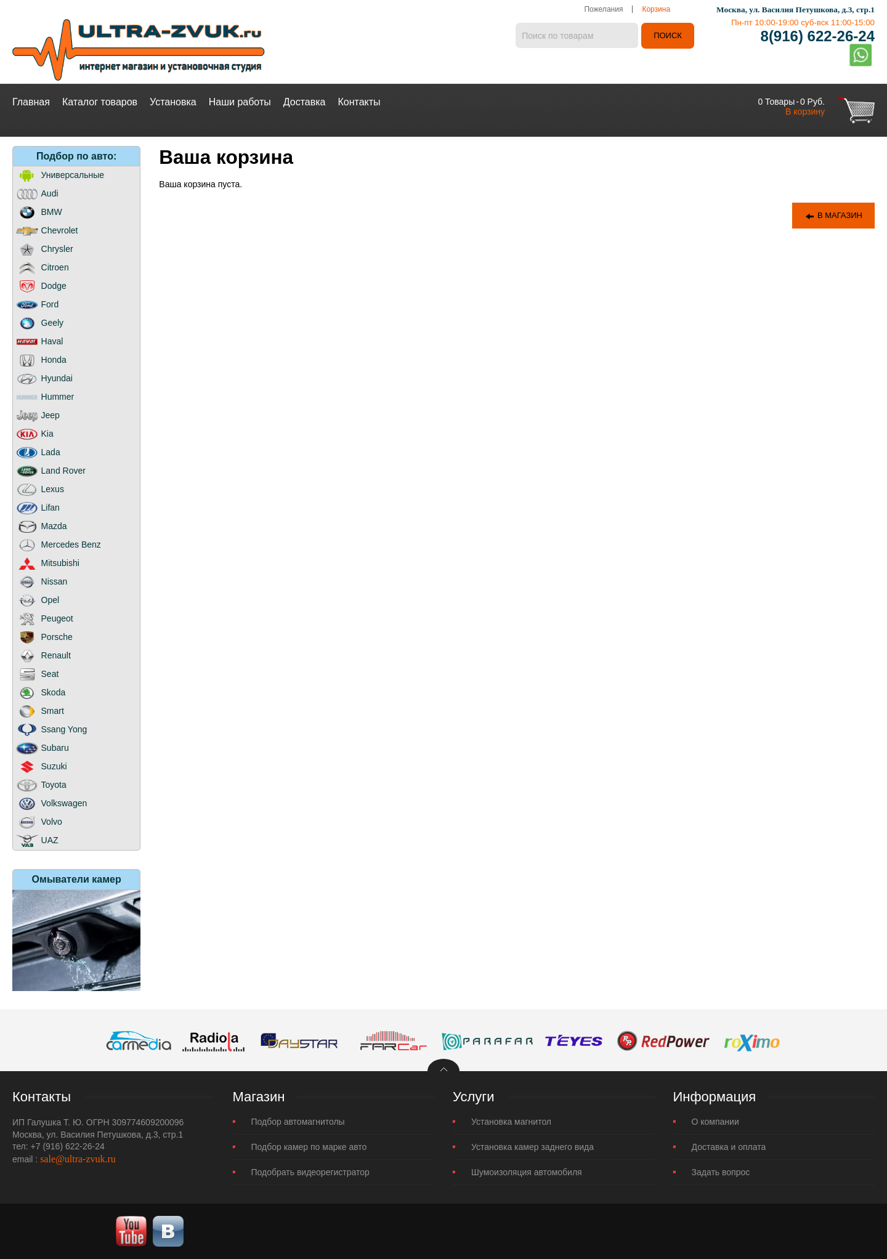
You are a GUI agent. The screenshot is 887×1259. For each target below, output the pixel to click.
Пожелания (603, 9)
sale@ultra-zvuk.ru (78, 1159)
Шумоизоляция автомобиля (526, 1172)
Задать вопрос (721, 1172)
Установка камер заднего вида (532, 1147)
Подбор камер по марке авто (309, 1147)
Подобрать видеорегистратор (310, 1172)
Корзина (656, 9)
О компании (715, 1122)
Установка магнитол (511, 1122)
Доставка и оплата (729, 1147)
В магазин (833, 216)
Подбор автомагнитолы (298, 1122)
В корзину (805, 111)
